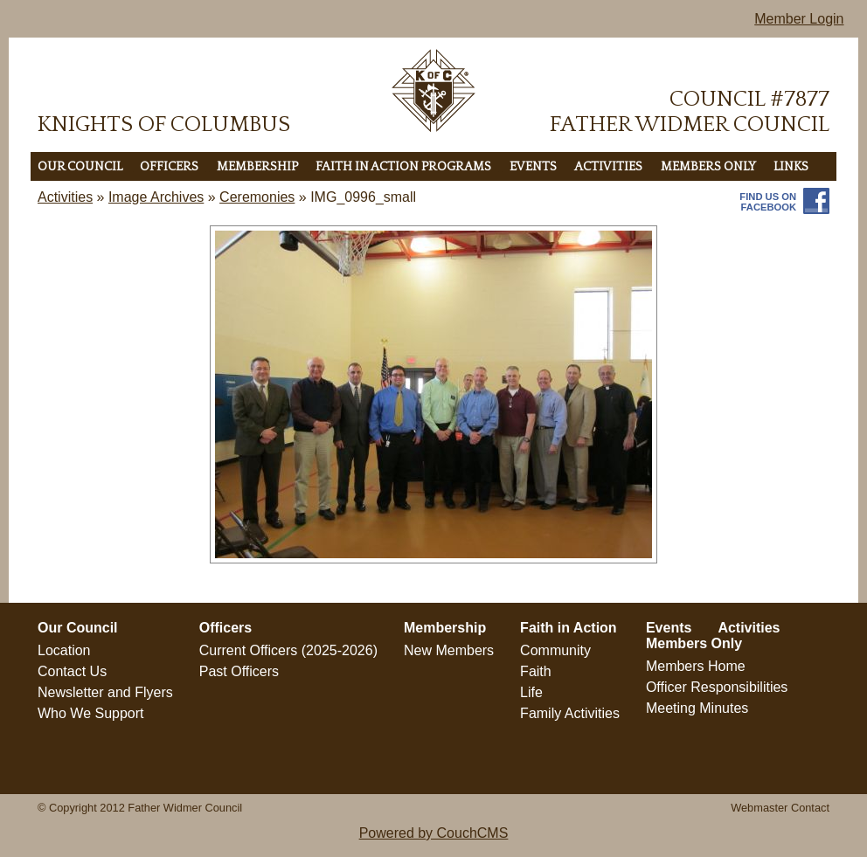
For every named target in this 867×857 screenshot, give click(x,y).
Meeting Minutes (697, 708)
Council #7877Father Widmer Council (689, 111)
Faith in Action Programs (403, 167)
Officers (169, 167)
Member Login (798, 18)
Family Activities (570, 713)
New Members (449, 650)
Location (64, 650)
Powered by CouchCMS (434, 833)
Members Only (708, 167)
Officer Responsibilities (716, 687)
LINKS (790, 167)
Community (555, 650)
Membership (257, 167)
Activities (608, 167)
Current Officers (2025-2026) (288, 650)
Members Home (696, 666)
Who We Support (91, 713)
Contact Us (72, 671)
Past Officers (239, 671)
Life (531, 692)
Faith (535, 671)
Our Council (80, 167)
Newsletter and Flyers (105, 692)
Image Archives (156, 197)
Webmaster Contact (780, 807)
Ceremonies (257, 197)
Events (533, 167)
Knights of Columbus (164, 124)
